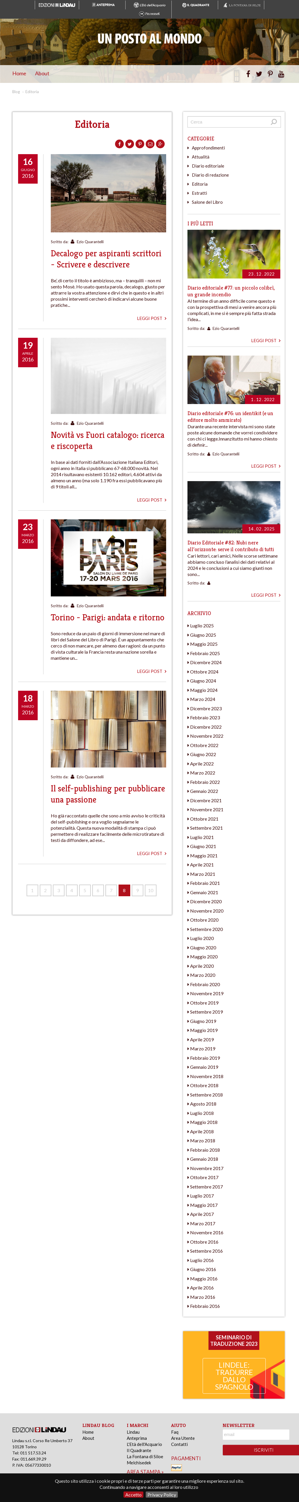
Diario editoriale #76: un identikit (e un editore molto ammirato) (230, 416)
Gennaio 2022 (204, 791)
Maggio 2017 (204, 1205)
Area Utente (183, 1438)
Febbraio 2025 (205, 653)
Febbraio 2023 (205, 717)
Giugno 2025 (203, 635)
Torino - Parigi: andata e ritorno (107, 617)
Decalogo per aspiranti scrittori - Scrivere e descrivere (106, 259)
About (42, 73)
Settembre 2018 (206, 1094)
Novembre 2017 (206, 1168)
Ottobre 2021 (204, 819)
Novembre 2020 (206, 910)
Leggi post (151, 318)
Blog (16, 91)
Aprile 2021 (202, 864)
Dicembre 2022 (206, 727)
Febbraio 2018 (205, 1150)
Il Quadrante (139, 1450)
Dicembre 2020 (206, 901)
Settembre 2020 (206, 929)
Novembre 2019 (206, 993)
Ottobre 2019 (204, 1002)
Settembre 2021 (206, 828)
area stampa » (145, 1472)
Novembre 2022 (206, 736)
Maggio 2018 (204, 1122)
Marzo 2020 (202, 975)
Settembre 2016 (206, 1251)
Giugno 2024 (203, 680)
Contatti (179, 1444)
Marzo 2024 (202, 699)
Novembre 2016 (206, 1232)
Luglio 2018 (202, 1113)
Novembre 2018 (206, 1076)
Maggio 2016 (204, 1278)
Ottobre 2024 (204, 671)
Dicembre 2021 (206, 800)
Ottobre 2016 (204, 1242)
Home (19, 73)
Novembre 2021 (206, 809)
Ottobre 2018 (204, 1085)
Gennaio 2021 (204, 892)
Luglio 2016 (202, 1260)
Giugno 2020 (203, 947)
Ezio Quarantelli (90, 241)
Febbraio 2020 (205, 984)
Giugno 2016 (203, 1269)
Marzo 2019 (202, 1048)
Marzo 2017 (202, 1223)
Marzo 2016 (202, 1297)
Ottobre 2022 (204, 745)
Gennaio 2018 (204, 1159)
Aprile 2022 (202, 763)
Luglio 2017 (202, 1195)
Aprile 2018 (202, 1131)
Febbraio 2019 (205, 1058)
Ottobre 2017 (204, 1177)
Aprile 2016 (202, 1287)
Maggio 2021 (204, 855)
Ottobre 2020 (204, 920)
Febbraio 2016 (205, 1306)
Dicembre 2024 (206, 662)
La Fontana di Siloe (145, 1456)
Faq (174, 1432)
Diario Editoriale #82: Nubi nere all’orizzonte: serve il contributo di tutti (230, 546)
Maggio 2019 (204, 1030)
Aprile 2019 (202, 1039)
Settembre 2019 (206, 1011)
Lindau (133, 1432)
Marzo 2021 (202, 874)
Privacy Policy (161, 1494)
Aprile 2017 (202, 1214)
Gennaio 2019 (204, 1067)
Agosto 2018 (203, 1103)
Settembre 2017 (206, 1186)
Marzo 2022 (202, 772)
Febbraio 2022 (205, 782)
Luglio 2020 (202, 938)
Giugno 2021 (203, 846)
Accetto (133, 1494)
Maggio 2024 (204, 690)
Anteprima (137, 1438)
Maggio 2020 (204, 956)
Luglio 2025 (202, 625)
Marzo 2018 (202, 1140)
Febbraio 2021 (205, 883)
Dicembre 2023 (206, 708)
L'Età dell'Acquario (144, 1444)
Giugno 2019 (203, 1021)
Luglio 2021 (202, 837)
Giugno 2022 (203, 754)
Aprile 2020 (202, 966)
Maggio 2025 (204, 644)
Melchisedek (139, 1462)
